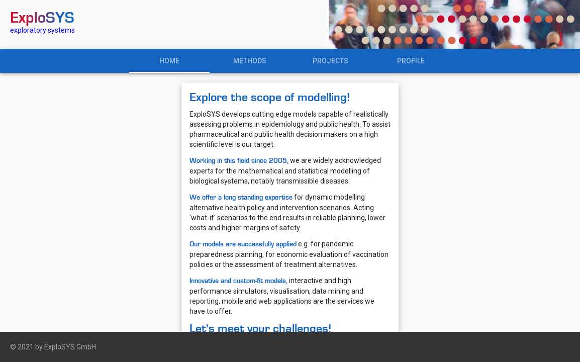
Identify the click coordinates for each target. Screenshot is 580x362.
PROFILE (411, 61)
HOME (169, 61)
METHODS (249, 61)
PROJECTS (330, 61)
